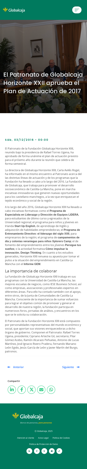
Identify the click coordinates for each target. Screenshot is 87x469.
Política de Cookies (61, 437)
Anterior (18, 367)
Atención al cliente (25, 437)
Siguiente (68, 367)
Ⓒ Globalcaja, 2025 (44, 431)
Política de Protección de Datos (43, 444)
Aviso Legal (43, 437)
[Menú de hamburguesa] (77, 10)
